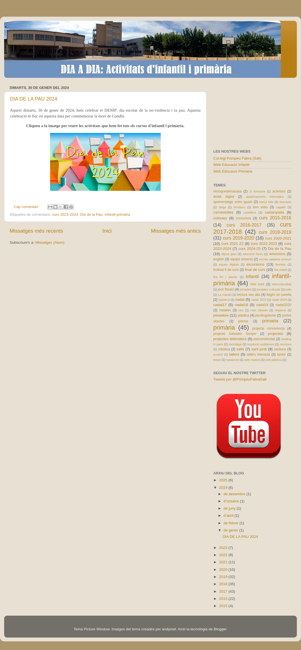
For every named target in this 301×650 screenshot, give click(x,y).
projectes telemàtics (229, 339)
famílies (280, 264)
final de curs (255, 270)
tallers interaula (258, 354)
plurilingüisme (265, 315)
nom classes (259, 310)
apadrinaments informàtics (265, 196)
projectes (275, 334)
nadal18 (241, 305)
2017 (224, 591)
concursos (243, 218)
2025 (224, 480)
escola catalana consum (275, 259)
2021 (224, 562)
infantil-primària (117, 214)
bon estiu (260, 207)
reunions (285, 344)
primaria (270, 320)
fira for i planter (225, 277)
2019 (224, 577)
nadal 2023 (258, 299)
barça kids (266, 202)
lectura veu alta (248, 295)
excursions (255, 264)
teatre (217, 359)
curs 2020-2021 (278, 238)
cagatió (281, 207)
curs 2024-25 (249, 248)
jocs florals (226, 289)
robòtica (224, 349)
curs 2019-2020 (238, 237)
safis (240, 349)
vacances (232, 359)
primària (224, 327)
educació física (253, 254)
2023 (224, 548)
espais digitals (229, 264)
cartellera (250, 212)
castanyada (274, 212)
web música (252, 359)
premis (243, 321)
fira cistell (280, 269)
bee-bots (285, 202)
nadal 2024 (279, 299)
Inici (107, 231)
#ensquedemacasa (227, 191)
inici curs (257, 284)
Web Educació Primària (232, 171)
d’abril (229, 515)
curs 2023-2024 (65, 214)
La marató (225, 294)
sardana (280, 349)
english (218, 259)
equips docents (241, 259)
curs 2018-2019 (275, 232)
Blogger (220, 629)
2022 (224, 555)
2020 (224, 569)
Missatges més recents (36, 231)
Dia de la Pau (91, 214)
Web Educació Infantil (231, 165)
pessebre (221, 315)
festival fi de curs (226, 270)
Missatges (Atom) (49, 242)
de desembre (235, 494)
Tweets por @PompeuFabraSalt (239, 379)
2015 (224, 606)
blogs (222, 207)
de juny (230, 508)
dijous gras (229, 254)
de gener (231, 530)
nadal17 (220, 305)
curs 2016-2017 (244, 224)
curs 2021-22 (232, 243)
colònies (220, 218)
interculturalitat (281, 284)
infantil (252, 276)
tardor (281, 354)
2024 (224, 487)
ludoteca (224, 299)
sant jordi (259, 349)
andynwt (169, 629)
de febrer (232, 523)
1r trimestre (257, 191)
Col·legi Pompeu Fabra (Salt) (237, 158)
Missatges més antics (176, 231)
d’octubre (232, 501)
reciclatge (235, 344)
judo (288, 289)
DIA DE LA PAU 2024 (33, 99)
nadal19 (262, 305)
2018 (224, 584)
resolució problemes (260, 344)
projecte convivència (268, 328)
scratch (218, 354)
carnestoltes (223, 212)
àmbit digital (223, 197)
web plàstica (273, 359)
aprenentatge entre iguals (232, 202)
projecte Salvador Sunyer (234, 334)
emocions (277, 254)
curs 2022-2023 (264, 243)
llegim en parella (278, 295)
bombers (239, 207)
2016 (224, 599)
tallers (234, 354)
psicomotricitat (264, 339)
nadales (225, 310)
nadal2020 (283, 305)
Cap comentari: (27, 207)
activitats (278, 191)
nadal (240, 299)
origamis (280, 310)
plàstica (243, 315)
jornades (245, 289)
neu (240, 310)
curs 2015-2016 (275, 217)
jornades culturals (268, 289)
